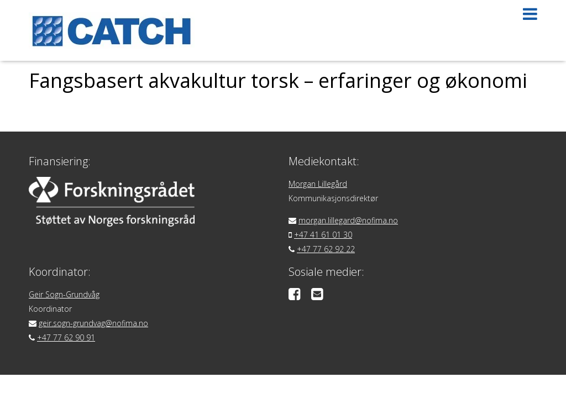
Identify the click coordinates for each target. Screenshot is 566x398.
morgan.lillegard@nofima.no (348, 220)
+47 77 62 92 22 (326, 249)
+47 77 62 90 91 (66, 337)
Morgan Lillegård (318, 184)
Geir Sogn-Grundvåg (64, 294)
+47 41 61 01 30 (323, 234)
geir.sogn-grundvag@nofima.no (93, 323)
